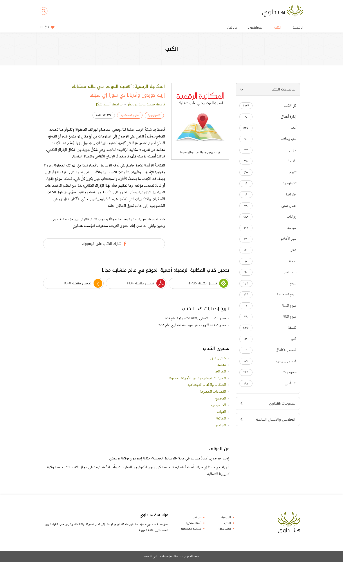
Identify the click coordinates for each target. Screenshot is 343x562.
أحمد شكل (103, 104)
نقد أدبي (268, 383)
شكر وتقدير (218, 358)
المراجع (221, 425)
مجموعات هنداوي (268, 403)
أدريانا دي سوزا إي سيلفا (113, 95)
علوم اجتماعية (268, 294)
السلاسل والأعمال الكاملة (268, 419)
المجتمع (220, 398)
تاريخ (268, 172)
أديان (268, 150)
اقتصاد (268, 161)
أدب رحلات (268, 139)
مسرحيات (268, 372)
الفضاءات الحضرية (213, 392)
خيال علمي (268, 205)
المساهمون (255, 28)
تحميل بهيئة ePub (208, 283)
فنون (268, 339)
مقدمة (221, 365)
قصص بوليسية (268, 361)
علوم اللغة (268, 316)
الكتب (278, 28)
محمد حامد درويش (141, 104)
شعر (268, 250)
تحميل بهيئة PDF (146, 283)
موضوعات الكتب (268, 89)
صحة (268, 261)
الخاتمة (221, 418)
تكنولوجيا (268, 183)
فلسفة (268, 328)
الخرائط (220, 371)
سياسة (268, 228)
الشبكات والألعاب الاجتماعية (206, 385)
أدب (268, 128)
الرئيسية (297, 28)
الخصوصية (218, 405)
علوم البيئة (268, 305)
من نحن (232, 28)
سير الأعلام (268, 239)
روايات (268, 216)
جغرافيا (268, 194)
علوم (268, 283)
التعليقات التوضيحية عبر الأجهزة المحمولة (197, 378)
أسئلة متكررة (193, 523)
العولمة (221, 412)
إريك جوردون (153, 95)
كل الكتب (268, 105)
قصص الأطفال (268, 350)
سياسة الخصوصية (191, 529)
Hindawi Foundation (289, 523)
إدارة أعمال (268, 117)
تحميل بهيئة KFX (83, 283)
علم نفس (268, 272)
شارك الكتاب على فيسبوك (104, 243)
